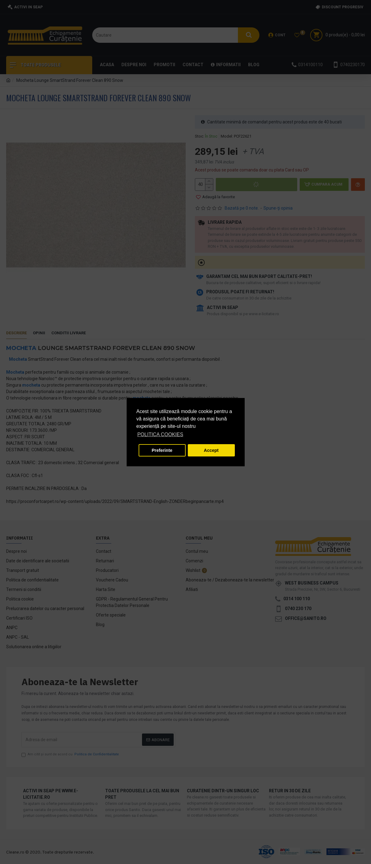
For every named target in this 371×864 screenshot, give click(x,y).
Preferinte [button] (162, 450)
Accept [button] (211, 450)
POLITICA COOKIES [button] (160, 434)
